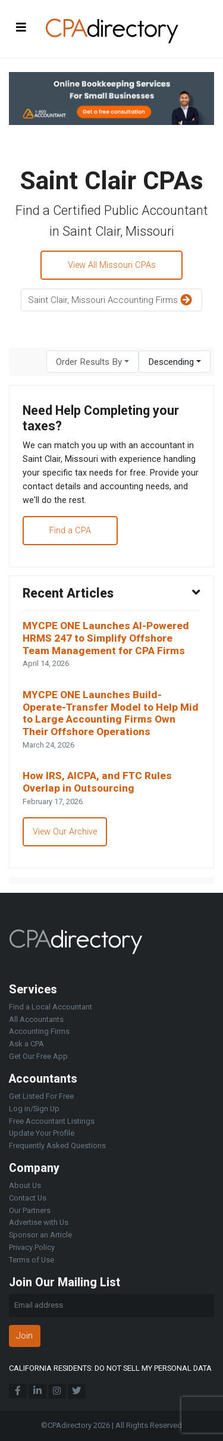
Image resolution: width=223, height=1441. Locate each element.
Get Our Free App (38, 1056)
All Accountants (36, 1019)
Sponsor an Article (40, 1234)
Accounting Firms (39, 1031)
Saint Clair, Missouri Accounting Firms (111, 301)
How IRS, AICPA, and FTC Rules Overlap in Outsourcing (97, 782)
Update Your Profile (41, 1133)
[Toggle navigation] (21, 27)
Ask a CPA (26, 1043)
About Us (25, 1185)
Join (24, 1335)
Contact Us (27, 1197)
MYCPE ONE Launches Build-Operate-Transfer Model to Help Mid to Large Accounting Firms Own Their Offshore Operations (111, 713)
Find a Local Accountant (50, 1006)
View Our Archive (65, 832)
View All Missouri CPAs (112, 265)
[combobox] (92, 362)
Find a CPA (70, 531)
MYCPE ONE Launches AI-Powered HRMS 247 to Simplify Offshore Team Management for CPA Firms (106, 638)
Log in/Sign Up (34, 1108)
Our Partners (30, 1210)
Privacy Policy (32, 1247)
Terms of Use (31, 1259)
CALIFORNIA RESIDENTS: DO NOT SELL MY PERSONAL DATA (110, 1368)
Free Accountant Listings (52, 1121)
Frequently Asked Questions (57, 1145)
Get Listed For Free (41, 1096)
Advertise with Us (38, 1222)
